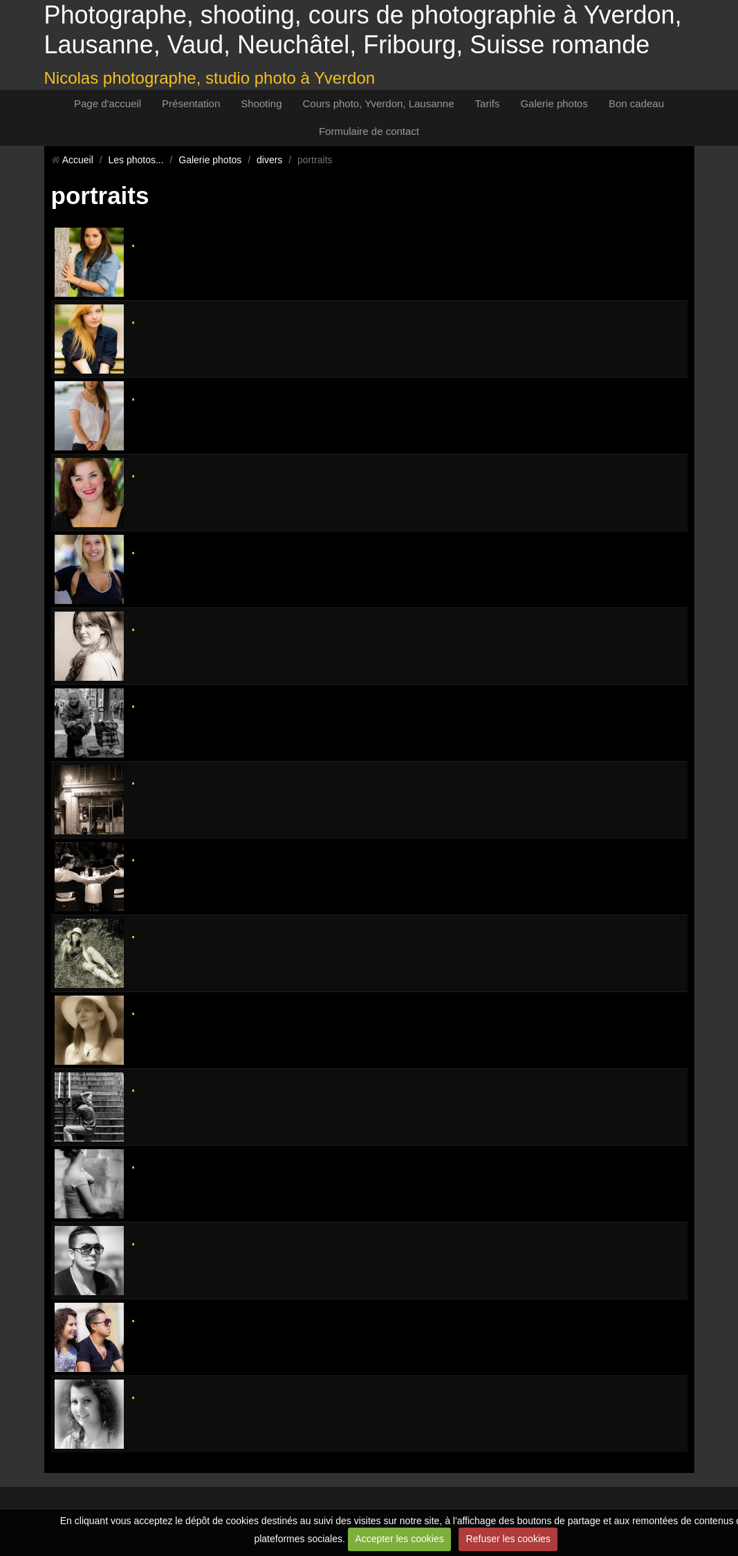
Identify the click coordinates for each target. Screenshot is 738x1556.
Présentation (191, 103)
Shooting (261, 103)
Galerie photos (554, 103)
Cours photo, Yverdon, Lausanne (378, 103)
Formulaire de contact (369, 131)
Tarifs (487, 103)
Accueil (77, 159)
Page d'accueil (107, 103)
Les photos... (135, 159)
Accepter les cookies (399, 1538)
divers (269, 159)
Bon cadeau (636, 103)
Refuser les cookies (508, 1538)
